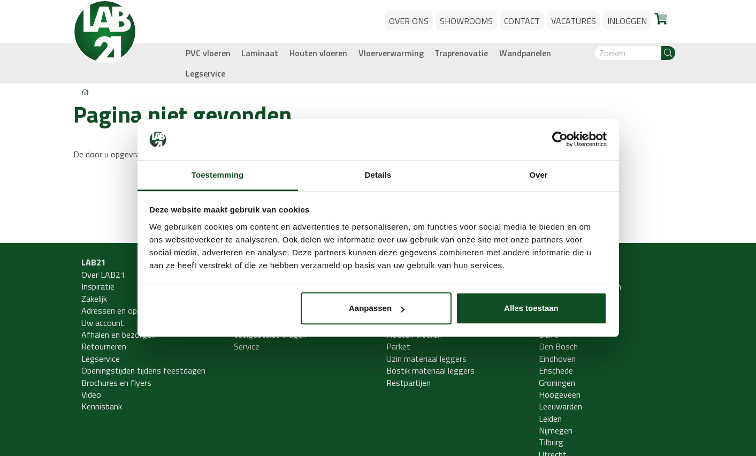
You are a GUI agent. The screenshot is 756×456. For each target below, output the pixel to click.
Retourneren (103, 346)
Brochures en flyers (116, 382)
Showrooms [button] (466, 20)
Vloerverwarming (391, 53)
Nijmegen (555, 430)
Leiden (550, 418)
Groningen (557, 382)
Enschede (556, 370)
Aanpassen (376, 308)
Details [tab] (378, 174)
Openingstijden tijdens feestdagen (143, 370)
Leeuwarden (560, 406)
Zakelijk (94, 298)
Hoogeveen (560, 394)
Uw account (102, 322)
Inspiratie (97, 286)
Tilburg (551, 442)
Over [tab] (538, 174)
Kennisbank (101, 406)
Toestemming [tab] (218, 174)
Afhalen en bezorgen (118, 334)
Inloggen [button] (627, 20)
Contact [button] (522, 20)
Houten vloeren (318, 53)
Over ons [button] (409, 20)
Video (91, 394)
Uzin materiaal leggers (426, 358)
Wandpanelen (525, 53)
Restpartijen (408, 382)
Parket (398, 346)
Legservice (205, 73)
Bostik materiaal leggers (430, 370)
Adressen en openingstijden (130, 310)
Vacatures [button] (573, 20)
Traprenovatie (461, 53)
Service (246, 346)
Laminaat (259, 53)
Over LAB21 (103, 274)
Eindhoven (557, 358)
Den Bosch (558, 346)
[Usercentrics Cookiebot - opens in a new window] (560, 140)
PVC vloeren (208, 53)
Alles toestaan (531, 308)
